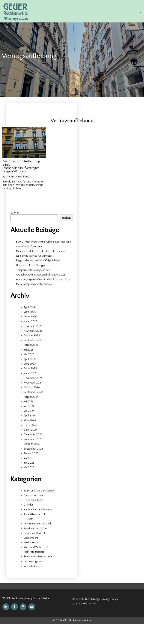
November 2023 (33, 439)
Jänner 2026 (30, 321)
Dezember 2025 (33, 326)
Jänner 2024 (30, 429)
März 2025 (30, 363)
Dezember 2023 (33, 434)
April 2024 (30, 415)
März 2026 (30, 312)
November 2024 (33, 382)
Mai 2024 (29, 411)
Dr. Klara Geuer (13, 177)
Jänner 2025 (30, 373)
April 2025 (30, 359)
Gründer (28, 504)
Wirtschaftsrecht (33, 566)
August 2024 (31, 396)
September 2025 (33, 340)
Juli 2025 (29, 349)
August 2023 (31, 453)
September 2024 (33, 392)
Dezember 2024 (33, 378)
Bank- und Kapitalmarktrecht (39, 490)
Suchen (15, 212)
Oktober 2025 (32, 335)
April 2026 (30, 307)
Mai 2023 (29, 467)
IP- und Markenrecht (35, 514)
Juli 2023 (29, 458)
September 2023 (33, 448)
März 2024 (30, 420)
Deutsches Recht (33, 500)
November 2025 (33, 330)
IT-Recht (28, 519)
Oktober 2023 (32, 443)
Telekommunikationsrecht (38, 556)
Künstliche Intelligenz (35, 528)
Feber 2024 (30, 425)
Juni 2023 (29, 462)
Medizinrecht (31, 542)
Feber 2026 (30, 316)
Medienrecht (31, 537)
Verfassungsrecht (34, 561)
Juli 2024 (29, 401)
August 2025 (31, 344)
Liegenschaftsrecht (34, 533)
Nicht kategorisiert (34, 551)
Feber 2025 (30, 368)
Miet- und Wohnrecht (36, 547)
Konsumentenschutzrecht (38, 523)
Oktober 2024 (32, 387)
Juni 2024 (29, 406)
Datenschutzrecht (34, 495)
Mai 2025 (29, 354)
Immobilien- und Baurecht (38, 509)
